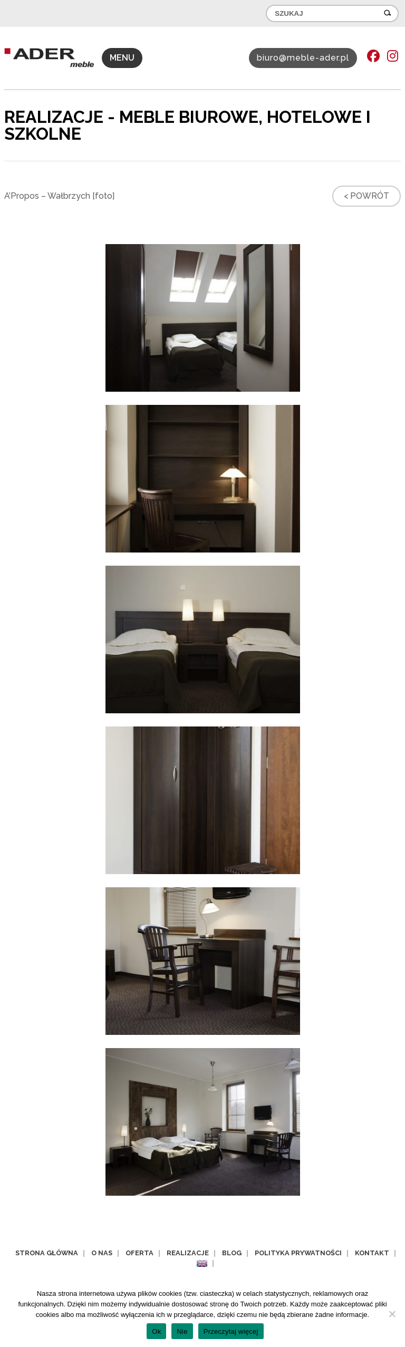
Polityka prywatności (298, 1253)
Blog (232, 1253)
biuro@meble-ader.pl (303, 58)
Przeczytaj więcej (231, 1331)
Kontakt (372, 1253)
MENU (122, 58)
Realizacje (188, 1253)
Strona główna (46, 1253)
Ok (156, 1331)
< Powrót (366, 196)
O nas (101, 1253)
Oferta (139, 1253)
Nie (182, 1331)
